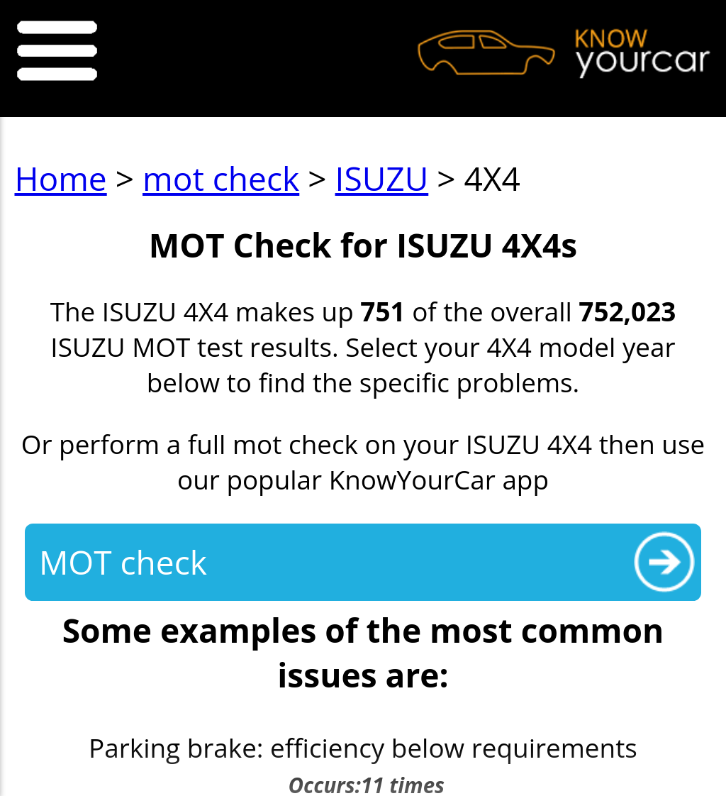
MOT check (123, 562)
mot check (221, 178)
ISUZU (382, 178)
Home (60, 178)
